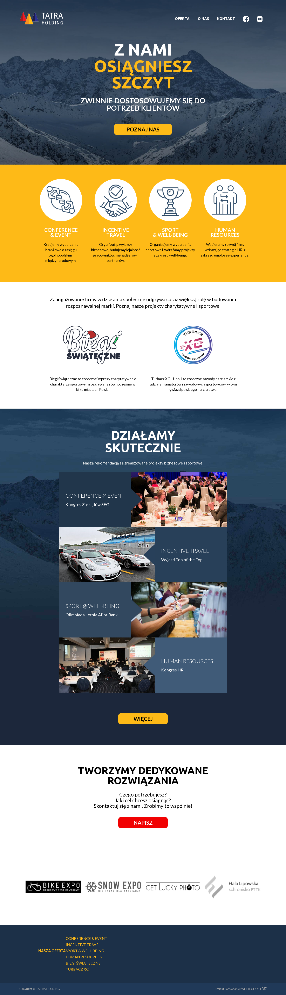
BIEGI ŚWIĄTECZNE (83, 963)
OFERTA (182, 18)
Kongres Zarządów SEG (87, 504)
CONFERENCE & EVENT (61, 232)
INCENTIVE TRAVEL (185, 550)
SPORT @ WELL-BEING (92, 606)
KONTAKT (226, 18)
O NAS (203, 18)
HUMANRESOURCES (225, 232)
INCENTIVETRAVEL (115, 232)
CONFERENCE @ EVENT (95, 495)
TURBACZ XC (77, 969)
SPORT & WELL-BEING (170, 232)
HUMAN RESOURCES (187, 661)
